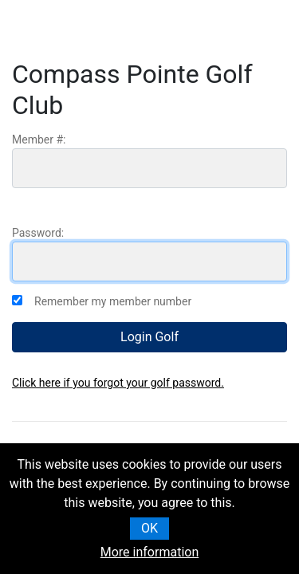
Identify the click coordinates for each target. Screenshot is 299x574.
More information (149, 552)
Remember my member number (112, 301)
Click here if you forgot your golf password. (118, 382)
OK (149, 528)
